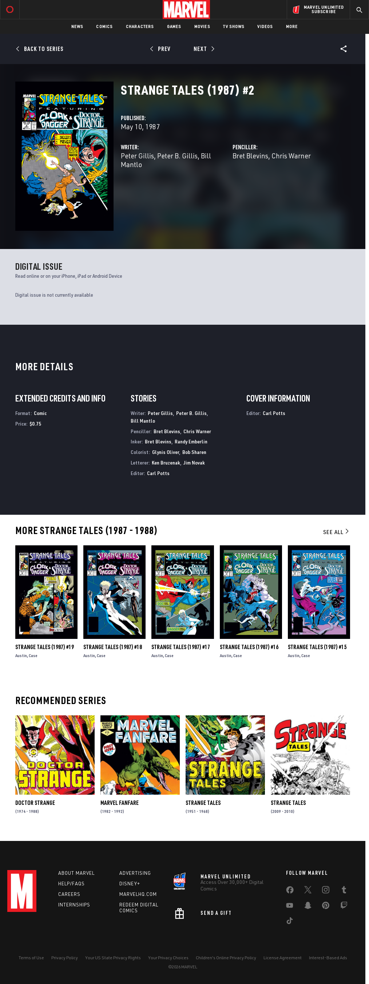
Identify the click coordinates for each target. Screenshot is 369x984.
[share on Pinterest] (325, 906)
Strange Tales (203, 802)
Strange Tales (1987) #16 (249, 647)
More (292, 26)
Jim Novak (194, 462)
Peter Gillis (137, 155)
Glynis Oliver (165, 452)
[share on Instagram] (325, 891)
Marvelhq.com (138, 894)
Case (33, 655)
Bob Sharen (194, 452)
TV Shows (234, 26)
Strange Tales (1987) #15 (317, 647)
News (77, 26)
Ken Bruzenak (166, 462)
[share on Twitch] (344, 906)
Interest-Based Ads (328, 957)
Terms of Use (31, 957)
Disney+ (129, 883)
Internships (74, 905)
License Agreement (282, 957)
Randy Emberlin (191, 441)
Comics (104, 26)
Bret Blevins (250, 155)
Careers (69, 894)
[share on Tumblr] (344, 891)
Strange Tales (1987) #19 (44, 647)
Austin (21, 655)
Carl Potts (158, 473)
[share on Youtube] (289, 906)
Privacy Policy (64, 957)
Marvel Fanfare (119, 802)
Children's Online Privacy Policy (226, 957)
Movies (202, 26)
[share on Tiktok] (289, 922)
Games (174, 26)
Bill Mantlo (143, 421)
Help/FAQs (71, 883)
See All (336, 532)
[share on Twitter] (308, 891)
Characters (140, 26)
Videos (265, 26)
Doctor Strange (35, 802)
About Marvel (76, 873)
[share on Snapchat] (308, 906)
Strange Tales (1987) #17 (180, 647)
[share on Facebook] (290, 891)
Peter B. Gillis (177, 155)
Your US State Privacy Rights (113, 957)
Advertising (135, 873)
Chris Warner (291, 155)
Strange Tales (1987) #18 (112, 647)
